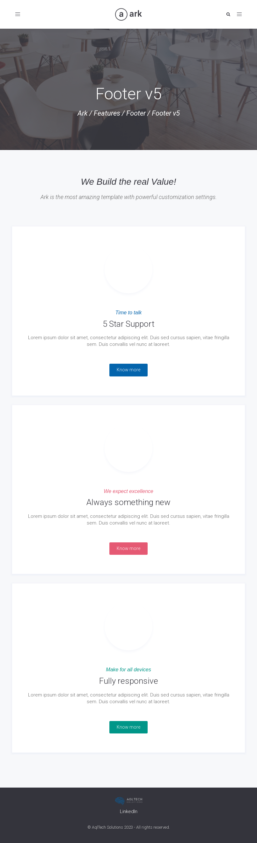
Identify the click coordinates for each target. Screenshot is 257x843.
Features (107, 113)
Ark (82, 113)
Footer (136, 113)
